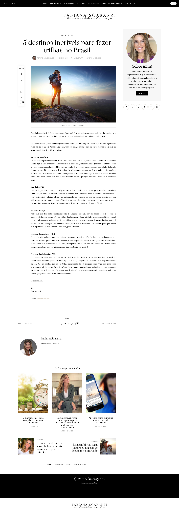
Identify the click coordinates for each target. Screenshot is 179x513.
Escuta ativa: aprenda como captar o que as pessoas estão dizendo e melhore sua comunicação (67, 423)
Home (45, 3)
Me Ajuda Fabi (69, 3)
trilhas (69, 464)
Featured (70, 36)
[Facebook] (4, 3)
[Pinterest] (14, 3)
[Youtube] (12, 3)
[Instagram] (6, 3)
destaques (59, 464)
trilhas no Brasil (80, 464)
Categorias (54, 3)
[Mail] (9, 3)
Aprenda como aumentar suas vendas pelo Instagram (101, 420)
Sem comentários (109, 324)
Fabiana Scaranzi (47, 58)
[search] (135, 3)
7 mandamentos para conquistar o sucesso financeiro (33, 420)
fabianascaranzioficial (89, 483)
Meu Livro (81, 3)
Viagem (63, 36)
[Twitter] (21, 80)
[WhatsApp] (21, 92)
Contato (128, 3)
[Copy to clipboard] (21, 98)
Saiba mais (141, 93)
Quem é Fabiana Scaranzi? (112, 3)
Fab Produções (93, 3)
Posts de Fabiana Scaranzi (50, 343)
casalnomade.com (43, 298)
